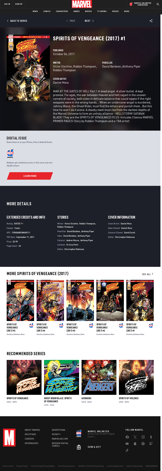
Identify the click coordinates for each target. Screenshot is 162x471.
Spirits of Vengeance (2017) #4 (42, 327)
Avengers (86, 398)
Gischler (10, 334)
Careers (29, 438)
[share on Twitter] (135, 437)
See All (148, 274)
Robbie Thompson (84, 66)
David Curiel (129, 232)
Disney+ (56, 434)
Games (76, 11)
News (35, 11)
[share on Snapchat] (135, 444)
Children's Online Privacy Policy (91, 466)
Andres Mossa (73, 240)
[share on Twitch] (151, 444)
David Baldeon (111, 66)
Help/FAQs (30, 434)
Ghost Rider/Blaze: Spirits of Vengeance (57, 400)
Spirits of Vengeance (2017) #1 (132, 327)
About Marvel (32, 430)
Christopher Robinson (74, 249)
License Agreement (115, 466)
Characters (62, 11)
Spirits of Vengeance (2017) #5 (12, 327)
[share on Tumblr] (151, 437)
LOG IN (7, 4)
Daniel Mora (61, 82)
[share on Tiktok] (127, 450)
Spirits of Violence (129, 398)
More (126, 11)
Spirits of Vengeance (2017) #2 (102, 327)
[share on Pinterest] (143, 444)
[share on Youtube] (127, 444)
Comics (46, 11)
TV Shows (102, 11)
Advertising (58, 430)
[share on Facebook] (127, 437)
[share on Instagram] (143, 437)
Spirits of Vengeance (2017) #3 (72, 327)
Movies (88, 11)
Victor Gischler (62, 66)
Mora (22, 334)
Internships (31, 443)
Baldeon (17, 334)
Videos (115, 11)
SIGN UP (18, 4)
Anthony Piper (131, 66)
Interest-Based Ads (134, 466)
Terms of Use (8, 466)
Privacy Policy (22, 466)
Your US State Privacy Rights (43, 466)
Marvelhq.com (60, 438)
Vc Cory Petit (72, 244)
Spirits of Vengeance (17, 398)
